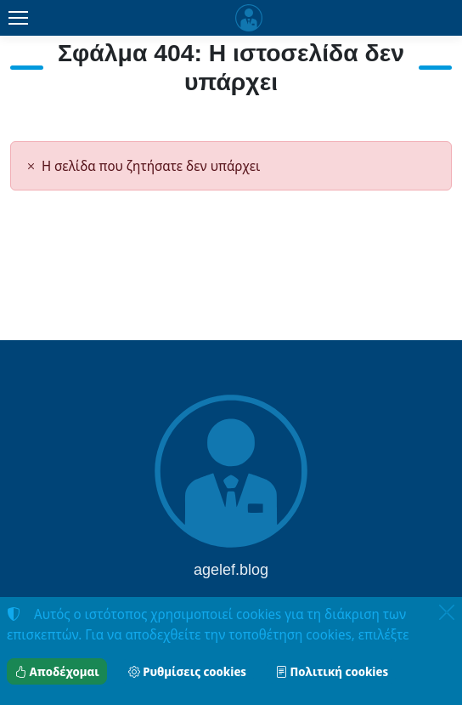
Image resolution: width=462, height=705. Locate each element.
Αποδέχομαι (56, 671)
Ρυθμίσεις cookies (187, 671)
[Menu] (18, 18)
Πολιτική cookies (331, 671)
